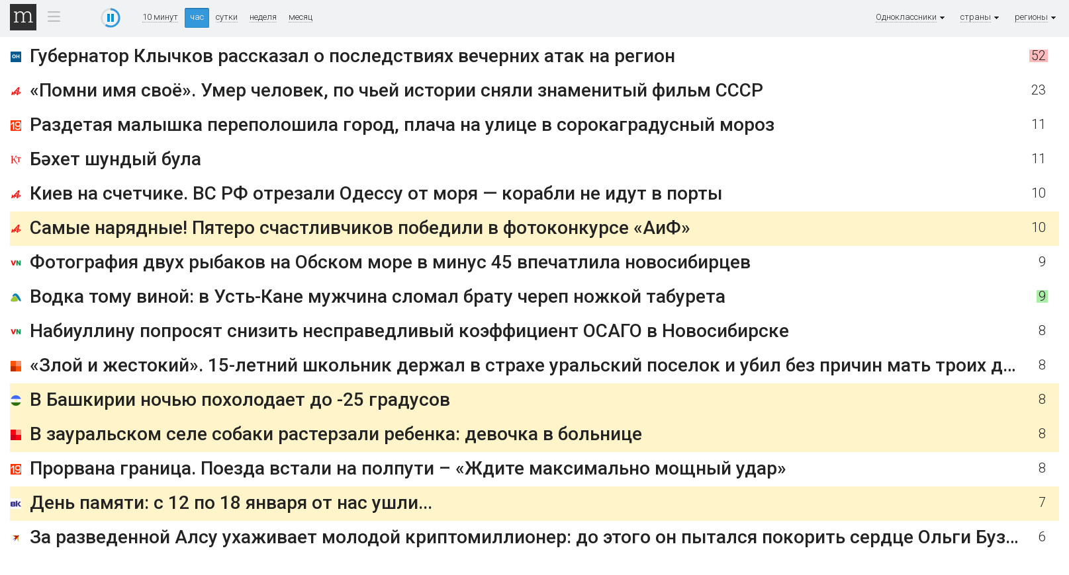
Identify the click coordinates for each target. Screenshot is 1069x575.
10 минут (160, 17)
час (197, 17)
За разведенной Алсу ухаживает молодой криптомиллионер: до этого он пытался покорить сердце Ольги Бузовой (539, 537)
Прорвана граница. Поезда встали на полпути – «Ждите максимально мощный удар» (408, 468)
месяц (300, 17)
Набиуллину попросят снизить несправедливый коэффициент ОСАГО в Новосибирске (409, 331)
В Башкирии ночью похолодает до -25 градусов (240, 399)
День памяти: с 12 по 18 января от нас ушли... (231, 503)
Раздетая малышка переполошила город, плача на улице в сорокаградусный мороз (402, 124)
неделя (263, 17)
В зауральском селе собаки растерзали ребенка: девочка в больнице (336, 434)
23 (1038, 90)
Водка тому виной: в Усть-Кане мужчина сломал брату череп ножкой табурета (377, 296)
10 (1038, 193)
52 (1038, 56)
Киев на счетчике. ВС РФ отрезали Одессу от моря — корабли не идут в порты (376, 193)
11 (1038, 124)
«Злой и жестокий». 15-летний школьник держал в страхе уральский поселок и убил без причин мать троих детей (536, 365)
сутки (227, 17)
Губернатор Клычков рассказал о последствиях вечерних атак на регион (352, 56)
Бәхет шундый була (115, 159)
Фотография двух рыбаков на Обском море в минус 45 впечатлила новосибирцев (390, 262)
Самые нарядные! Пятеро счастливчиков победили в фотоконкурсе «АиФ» (360, 228)
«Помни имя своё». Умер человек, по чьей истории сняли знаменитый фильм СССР (396, 90)
